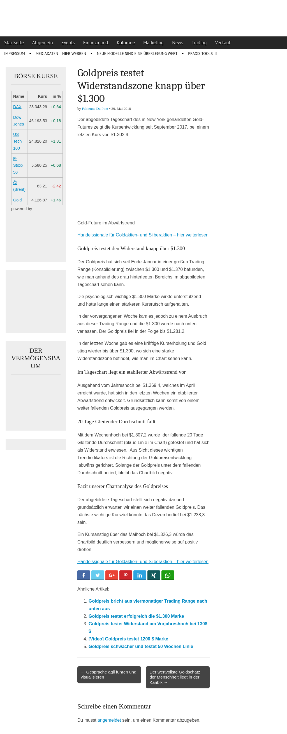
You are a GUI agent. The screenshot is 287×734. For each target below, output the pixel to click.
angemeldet (109, 720)
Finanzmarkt (95, 43)
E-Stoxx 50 (18, 165)
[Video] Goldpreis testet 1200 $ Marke (128, 639)
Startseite (14, 43)
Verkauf (222, 43)
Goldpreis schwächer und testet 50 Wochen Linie (141, 646)
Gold (17, 200)
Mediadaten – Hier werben (61, 53)
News (177, 43)
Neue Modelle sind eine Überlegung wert (137, 53)
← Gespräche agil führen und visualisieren (108, 674)
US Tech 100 (17, 141)
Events (68, 43)
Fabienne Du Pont (95, 108)
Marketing (153, 43)
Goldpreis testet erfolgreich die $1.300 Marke (136, 616)
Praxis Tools (200, 53)
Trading (199, 43)
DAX (17, 106)
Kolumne (126, 43)
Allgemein (42, 43)
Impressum (14, 53)
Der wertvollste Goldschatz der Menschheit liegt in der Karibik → (174, 677)
